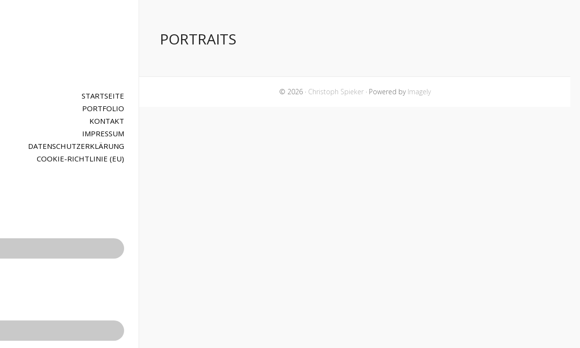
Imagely (419, 91)
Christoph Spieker (69, 46)
